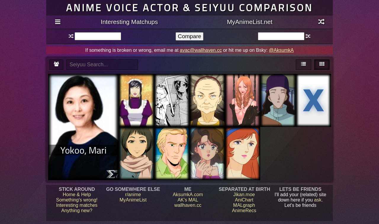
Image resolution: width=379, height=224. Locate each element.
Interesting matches (77, 205)
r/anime (133, 194)
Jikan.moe (244, 194)
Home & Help (77, 194)
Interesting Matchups (129, 21)
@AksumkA (281, 50)
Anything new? (76, 210)
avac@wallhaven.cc (201, 50)
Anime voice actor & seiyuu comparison (189, 7)
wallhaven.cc (188, 205)
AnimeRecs (244, 210)
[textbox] (98, 36)
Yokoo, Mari (83, 150)
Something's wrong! (76, 199)
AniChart (244, 199)
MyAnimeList (133, 199)
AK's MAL (188, 199)
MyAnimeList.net (249, 21)
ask (318, 199)
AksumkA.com (188, 194)
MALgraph (244, 205)
